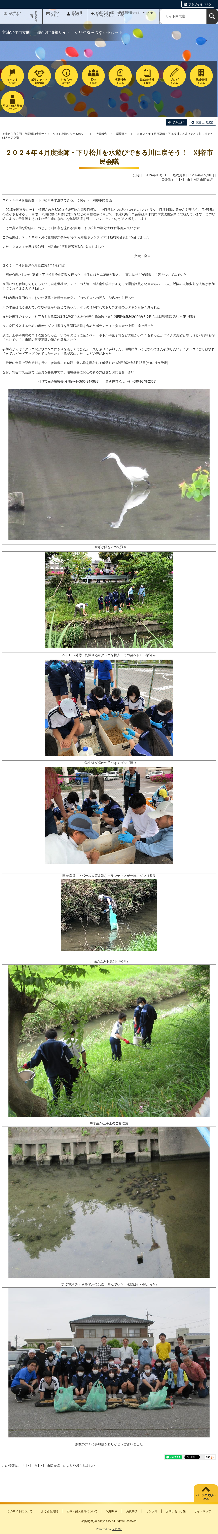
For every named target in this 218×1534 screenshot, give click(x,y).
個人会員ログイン (77, 14)
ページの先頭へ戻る (206, 1497)
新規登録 (36, 16)
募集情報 (39, 81)
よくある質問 (49, 1511)
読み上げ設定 (204, 122)
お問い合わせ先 (176, 1511)
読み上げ (178, 122)
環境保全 (122, 133)
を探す (12, 81)
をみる (120, 81)
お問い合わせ (55, 14)
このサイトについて (15, 14)
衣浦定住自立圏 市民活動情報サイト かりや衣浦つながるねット (44, 133)
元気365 (117, 1529)
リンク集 (151, 1511)
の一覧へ (66, 81)
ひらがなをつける (199, 4)
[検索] (212, 16)
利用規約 (111, 1511)
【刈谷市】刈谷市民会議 (195, 179)
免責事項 (131, 1511)
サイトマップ (202, 1511)
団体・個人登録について (82, 1511)
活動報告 (101, 133)
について (12, 107)
